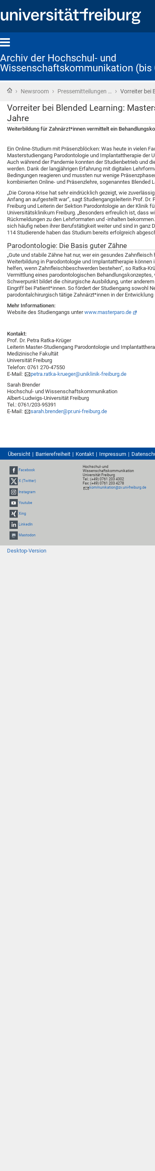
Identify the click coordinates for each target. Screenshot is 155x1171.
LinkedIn (26, 524)
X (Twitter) (27, 481)
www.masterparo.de (107, 312)
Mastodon (27, 535)
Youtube (25, 503)
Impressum (112, 454)
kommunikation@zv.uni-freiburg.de (117, 487)
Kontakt (85, 454)
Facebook (27, 470)
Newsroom (35, 91)
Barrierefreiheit (53, 454)
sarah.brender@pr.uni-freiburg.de (69, 411)
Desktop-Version (26, 551)
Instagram (27, 492)
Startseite (9, 90)
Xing (22, 513)
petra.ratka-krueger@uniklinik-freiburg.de (78, 374)
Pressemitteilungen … (84, 91)
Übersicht (19, 454)
